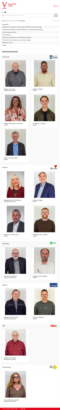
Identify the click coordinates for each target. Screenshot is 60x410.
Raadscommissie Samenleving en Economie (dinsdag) (16, 40)
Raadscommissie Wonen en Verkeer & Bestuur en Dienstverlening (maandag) (22, 29)
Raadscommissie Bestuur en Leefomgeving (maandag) (16, 37)
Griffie (4, 45)
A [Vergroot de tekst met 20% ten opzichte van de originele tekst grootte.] (54, 21)
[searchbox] (27, 15)
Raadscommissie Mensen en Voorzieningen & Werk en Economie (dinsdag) (21, 27)
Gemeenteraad (6, 35)
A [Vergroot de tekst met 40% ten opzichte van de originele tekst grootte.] (57, 21)
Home (10, 20)
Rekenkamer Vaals (7, 42)
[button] (56, 15)
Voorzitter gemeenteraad (9, 32)
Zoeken (2, 12)
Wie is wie (15, 20)
